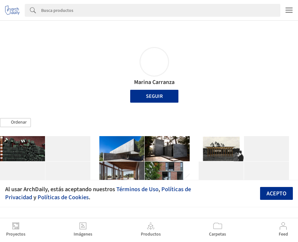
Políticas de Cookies (63, 197)
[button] (15, 122)
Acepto (276, 194)
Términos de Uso (137, 189)
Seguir (154, 96)
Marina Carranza (154, 82)
